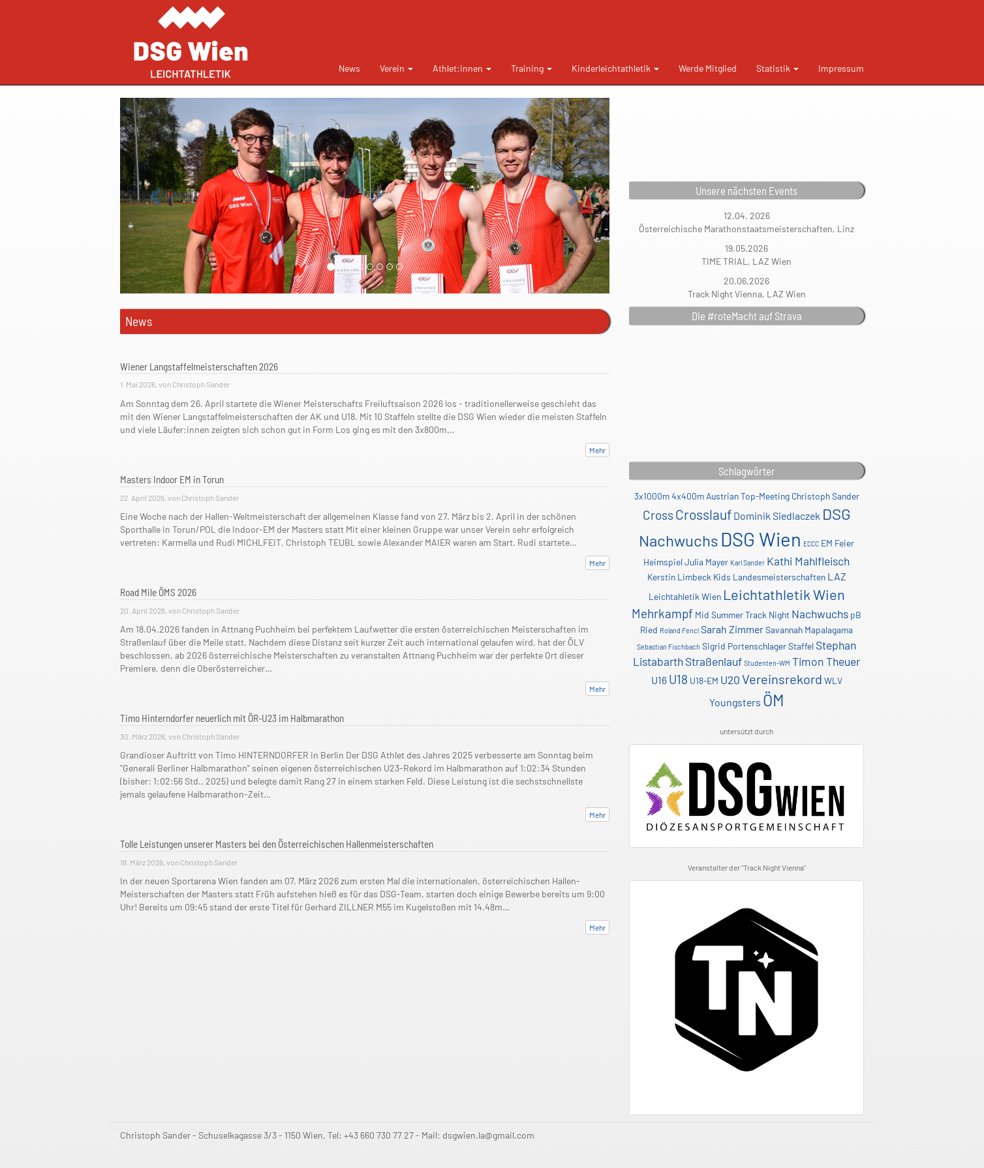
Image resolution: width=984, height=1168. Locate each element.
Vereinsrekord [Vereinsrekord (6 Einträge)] (782, 679)
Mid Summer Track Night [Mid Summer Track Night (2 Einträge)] (742, 614)
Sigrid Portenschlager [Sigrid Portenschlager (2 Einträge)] (744, 645)
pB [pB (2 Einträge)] (855, 614)
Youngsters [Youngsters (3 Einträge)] (735, 702)
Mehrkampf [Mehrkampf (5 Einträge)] (662, 613)
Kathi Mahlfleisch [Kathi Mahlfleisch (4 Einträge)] (808, 561)
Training (531, 68)
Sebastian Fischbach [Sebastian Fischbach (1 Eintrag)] (668, 646)
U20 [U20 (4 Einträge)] (730, 679)
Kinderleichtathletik (615, 68)
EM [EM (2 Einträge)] (827, 542)
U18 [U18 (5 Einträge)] (678, 679)
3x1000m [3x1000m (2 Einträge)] (651, 496)
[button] (157, 195)
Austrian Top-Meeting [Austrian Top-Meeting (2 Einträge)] (748, 496)
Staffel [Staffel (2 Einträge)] (801, 645)
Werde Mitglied (708, 68)
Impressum (841, 68)
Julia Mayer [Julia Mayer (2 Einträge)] (706, 561)
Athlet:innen (462, 68)
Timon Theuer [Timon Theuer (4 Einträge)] (826, 661)
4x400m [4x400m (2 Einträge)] (687, 496)
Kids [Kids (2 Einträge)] (722, 576)
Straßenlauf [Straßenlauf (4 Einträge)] (713, 661)
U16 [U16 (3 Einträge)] (659, 680)
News (349, 68)
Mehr (597, 450)
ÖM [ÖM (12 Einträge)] (773, 700)
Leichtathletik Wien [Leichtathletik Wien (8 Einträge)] (784, 594)
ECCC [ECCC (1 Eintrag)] (811, 543)
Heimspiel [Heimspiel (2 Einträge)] (663, 561)
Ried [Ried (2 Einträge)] (649, 629)
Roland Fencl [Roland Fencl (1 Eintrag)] (679, 630)
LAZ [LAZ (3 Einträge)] (836, 576)
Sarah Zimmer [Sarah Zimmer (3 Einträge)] (732, 629)
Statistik (777, 68)
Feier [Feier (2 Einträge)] (844, 542)
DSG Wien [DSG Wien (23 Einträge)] (760, 539)
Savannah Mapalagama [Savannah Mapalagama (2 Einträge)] (809, 629)
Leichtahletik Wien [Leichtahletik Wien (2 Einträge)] (685, 596)
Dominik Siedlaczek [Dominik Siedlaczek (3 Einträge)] (776, 515)
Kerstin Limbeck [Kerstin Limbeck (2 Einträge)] (679, 576)
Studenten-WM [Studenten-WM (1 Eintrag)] (767, 663)
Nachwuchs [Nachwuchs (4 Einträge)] (820, 613)
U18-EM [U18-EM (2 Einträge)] (704, 680)
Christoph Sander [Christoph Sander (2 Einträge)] (825, 496)
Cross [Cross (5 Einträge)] (658, 514)
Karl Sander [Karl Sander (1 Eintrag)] (747, 562)
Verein (396, 68)
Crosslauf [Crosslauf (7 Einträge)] (703, 514)
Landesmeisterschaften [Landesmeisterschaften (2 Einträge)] (779, 576)
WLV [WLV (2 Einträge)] (833, 680)
